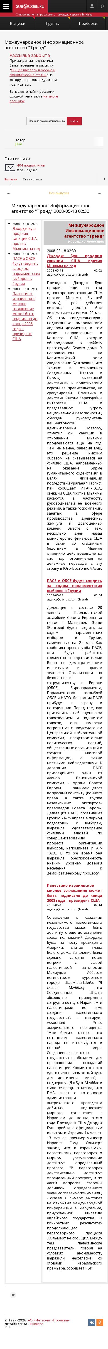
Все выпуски (59, 193)
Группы (58, 21)
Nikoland (36, 1323)
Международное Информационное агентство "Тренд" (44, 45)
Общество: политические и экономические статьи (32, 72)
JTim (18, 144)
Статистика (17, 159)
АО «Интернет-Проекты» (49, 1320)
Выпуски (22, 21)
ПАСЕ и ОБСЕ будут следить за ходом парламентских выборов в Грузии (26, 271)
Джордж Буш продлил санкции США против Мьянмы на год (26, 238)
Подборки (92, 21)
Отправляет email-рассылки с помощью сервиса (54, 14)
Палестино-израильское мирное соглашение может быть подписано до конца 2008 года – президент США (24, 316)
